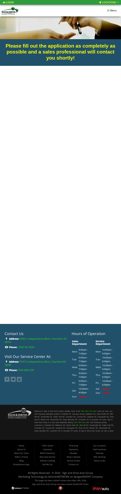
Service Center (73, 460)
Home (21, 445)
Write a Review (73, 456)
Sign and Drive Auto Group (77, 473)
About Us (21, 449)
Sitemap (99, 453)
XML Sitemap (99, 456)
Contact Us (73, 464)
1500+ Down (47, 445)
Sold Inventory (99, 449)
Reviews (73, 453)
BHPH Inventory (47, 453)
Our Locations (99, 445)
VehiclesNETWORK (58, 476)
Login (8, 2)
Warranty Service (47, 456)
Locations (108, 2)
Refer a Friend (21, 456)
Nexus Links (99, 460)
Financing (73, 445)
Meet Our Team (21, 453)
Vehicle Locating (47, 460)
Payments (73, 449)
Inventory (47, 449)
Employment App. (21, 464)
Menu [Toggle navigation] (112, 10)
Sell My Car (47, 464)
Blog (21, 460)
